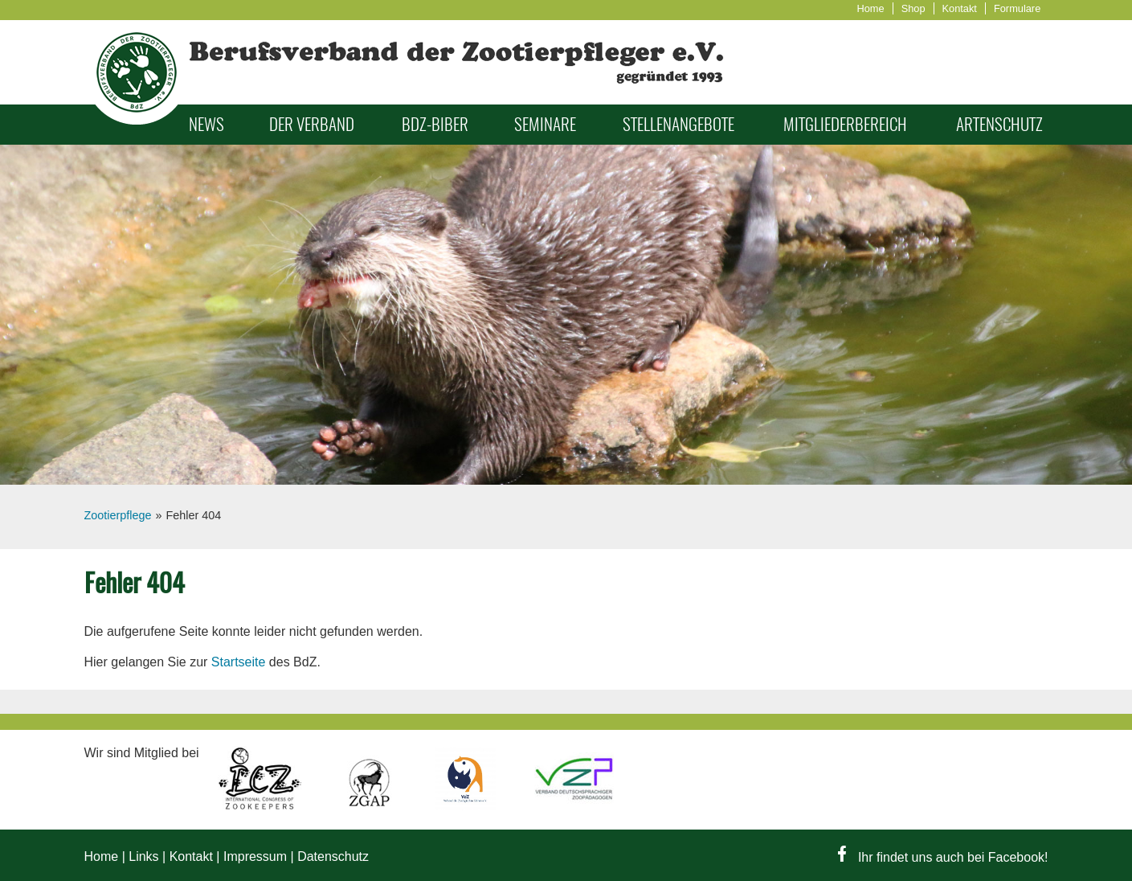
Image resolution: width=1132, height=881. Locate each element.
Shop (913, 8)
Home (871, 8)
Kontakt (959, 8)
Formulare (1017, 8)
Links (143, 856)
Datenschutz (333, 856)
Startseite (238, 662)
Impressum (255, 856)
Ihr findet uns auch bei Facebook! (943, 857)
